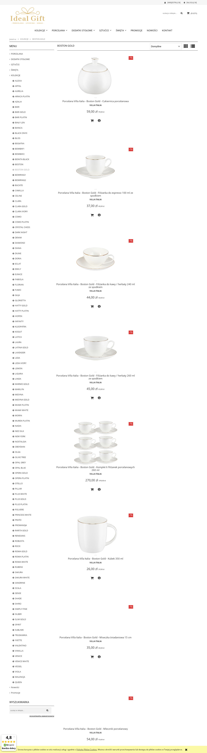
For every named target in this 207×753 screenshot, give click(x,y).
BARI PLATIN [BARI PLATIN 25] (21, 117)
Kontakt (154, 737)
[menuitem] (41, 30)
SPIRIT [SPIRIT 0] (18, 624)
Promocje (15, 692)
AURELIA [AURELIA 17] (19, 91)
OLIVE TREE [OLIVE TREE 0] (20, 457)
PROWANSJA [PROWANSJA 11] (21, 525)
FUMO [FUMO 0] (18, 289)
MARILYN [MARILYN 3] (19, 389)
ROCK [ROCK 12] (17, 546)
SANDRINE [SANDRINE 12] (20, 582)
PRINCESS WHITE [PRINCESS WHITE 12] (23, 514)
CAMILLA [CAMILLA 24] (19, 190)
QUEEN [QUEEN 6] (18, 682)
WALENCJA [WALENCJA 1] (20, 676)
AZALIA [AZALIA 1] (18, 101)
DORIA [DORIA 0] (18, 258)
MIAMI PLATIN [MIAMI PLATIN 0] (22, 404)
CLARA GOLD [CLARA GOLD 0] (21, 206)
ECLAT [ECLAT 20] (18, 263)
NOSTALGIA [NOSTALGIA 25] (20, 441)
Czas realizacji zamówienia (20, 734)
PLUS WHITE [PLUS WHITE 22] (21, 493)
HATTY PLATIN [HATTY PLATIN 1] (22, 310)
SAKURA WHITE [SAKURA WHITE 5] (22, 577)
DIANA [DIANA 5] (18, 248)
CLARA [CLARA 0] (18, 201)
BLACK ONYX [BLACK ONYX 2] (21, 133)
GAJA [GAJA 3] (17, 295)
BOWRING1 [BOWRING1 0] (20, 174)
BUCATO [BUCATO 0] (19, 185)
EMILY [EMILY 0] (18, 269)
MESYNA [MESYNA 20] (19, 394)
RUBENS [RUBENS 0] (19, 567)
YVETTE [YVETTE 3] (18, 640)
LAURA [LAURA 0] (18, 342)
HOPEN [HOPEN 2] (18, 316)
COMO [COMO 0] (18, 216)
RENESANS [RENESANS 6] (20, 535)
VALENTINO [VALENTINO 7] (20, 645)
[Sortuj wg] (166, 46)
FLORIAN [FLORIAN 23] (19, 284)
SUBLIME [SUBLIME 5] (19, 629)
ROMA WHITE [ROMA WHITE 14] (21, 561)
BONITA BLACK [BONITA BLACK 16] (22, 159)
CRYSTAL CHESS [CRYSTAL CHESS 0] (22, 227)
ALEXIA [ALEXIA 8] (18, 80)
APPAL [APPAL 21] (18, 86)
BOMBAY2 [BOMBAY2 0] (19, 154)
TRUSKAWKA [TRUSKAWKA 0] (21, 635)
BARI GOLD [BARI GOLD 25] (20, 112)
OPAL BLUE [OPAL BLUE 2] (20, 467)
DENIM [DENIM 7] (18, 237)
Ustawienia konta (111, 744)
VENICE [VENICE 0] (18, 656)
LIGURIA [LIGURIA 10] (19, 373)
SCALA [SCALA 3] (18, 588)
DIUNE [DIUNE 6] (18, 253)
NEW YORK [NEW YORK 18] (20, 436)
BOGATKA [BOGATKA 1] (19, 143)
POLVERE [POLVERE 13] (19, 509)
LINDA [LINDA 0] (18, 378)
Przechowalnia (110, 741)
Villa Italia (80, 108)
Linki (153, 741)
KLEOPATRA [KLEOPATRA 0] (20, 326)
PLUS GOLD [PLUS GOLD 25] (20, 499)
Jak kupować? (62, 734)
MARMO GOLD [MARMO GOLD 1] (22, 384)
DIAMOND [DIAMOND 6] (20, 242)
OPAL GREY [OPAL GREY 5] (20, 462)
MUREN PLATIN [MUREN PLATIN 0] (22, 420)
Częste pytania (62, 737)
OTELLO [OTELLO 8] (19, 483)
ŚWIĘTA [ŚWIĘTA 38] (14, 69)
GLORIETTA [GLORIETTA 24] (20, 300)
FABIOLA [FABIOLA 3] (19, 279)
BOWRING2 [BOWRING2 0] (20, 180)
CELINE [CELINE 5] (18, 195)
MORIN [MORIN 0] (18, 415)
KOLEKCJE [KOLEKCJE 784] (15, 75)
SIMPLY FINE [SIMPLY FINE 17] (21, 609)
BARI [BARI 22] (17, 106)
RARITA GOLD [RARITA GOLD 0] (21, 530)
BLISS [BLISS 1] (17, 138)
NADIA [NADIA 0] (18, 425)
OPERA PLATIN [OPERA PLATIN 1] (22, 478)
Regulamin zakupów (64, 744)
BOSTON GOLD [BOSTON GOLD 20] (22, 169)
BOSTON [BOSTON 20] (19, 164)
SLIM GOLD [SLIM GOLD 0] (20, 619)
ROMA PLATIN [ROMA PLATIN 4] (22, 556)
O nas (153, 734)
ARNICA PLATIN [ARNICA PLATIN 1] (22, 96)
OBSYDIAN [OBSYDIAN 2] (20, 446)
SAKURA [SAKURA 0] (19, 572)
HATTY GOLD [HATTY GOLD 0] (21, 305)
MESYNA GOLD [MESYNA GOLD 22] (22, 399)
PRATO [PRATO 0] (18, 519)
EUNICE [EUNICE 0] (18, 274)
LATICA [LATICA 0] (18, 336)
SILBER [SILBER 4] (18, 614)
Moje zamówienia (111, 737)
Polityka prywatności (65, 741)
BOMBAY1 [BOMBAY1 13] (19, 148)
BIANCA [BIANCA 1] (18, 127)
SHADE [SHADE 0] (18, 598)
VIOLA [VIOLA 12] (18, 671)
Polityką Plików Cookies (86, 749)
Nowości (15, 687)
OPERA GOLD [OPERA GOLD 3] (21, 472)
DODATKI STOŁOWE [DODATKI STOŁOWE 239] (20, 59)
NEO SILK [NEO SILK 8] (19, 431)
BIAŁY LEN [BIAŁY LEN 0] (20, 122)
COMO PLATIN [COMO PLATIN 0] (22, 221)
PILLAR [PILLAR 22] (18, 488)
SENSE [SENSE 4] (18, 593)
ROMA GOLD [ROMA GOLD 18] (21, 551)
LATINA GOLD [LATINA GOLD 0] (21, 347)
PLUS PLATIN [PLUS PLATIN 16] (21, 504)
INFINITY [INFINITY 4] (19, 321)
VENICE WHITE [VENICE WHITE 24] (22, 661)
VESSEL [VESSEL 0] (18, 666)
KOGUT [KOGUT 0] (18, 331)
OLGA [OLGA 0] (17, 452)
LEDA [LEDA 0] (17, 357)
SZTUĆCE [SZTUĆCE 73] (15, 64)
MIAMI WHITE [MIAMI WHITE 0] (21, 410)
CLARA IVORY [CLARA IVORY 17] (21, 211)
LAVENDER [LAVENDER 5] (20, 352)
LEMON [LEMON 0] (18, 368)
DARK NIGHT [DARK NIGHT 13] (21, 232)
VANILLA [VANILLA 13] (19, 650)
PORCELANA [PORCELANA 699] (17, 53)
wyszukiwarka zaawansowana (42, 716)
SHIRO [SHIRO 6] (18, 603)
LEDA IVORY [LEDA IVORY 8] (20, 363)
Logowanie (108, 734)
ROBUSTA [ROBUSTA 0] (19, 541)
